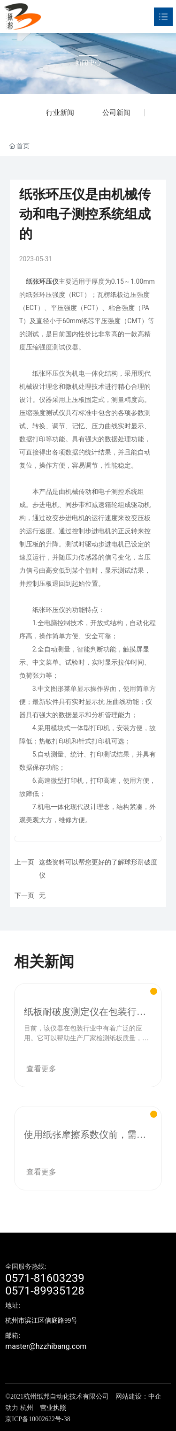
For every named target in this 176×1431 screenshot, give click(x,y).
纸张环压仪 (42, 281)
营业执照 (53, 1407)
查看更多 (41, 1068)
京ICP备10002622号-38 (37, 1419)
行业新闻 (60, 112)
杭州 (26, 1407)
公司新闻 (116, 112)
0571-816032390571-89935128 (44, 1284)
